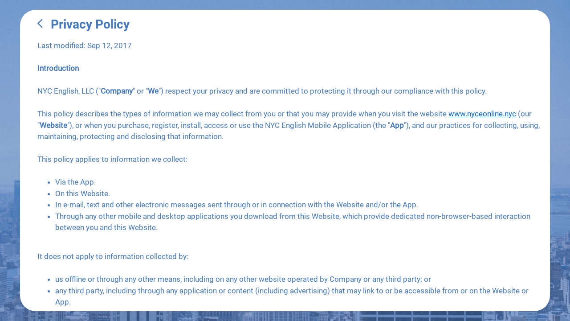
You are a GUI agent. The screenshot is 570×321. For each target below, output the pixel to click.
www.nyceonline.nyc (482, 113)
